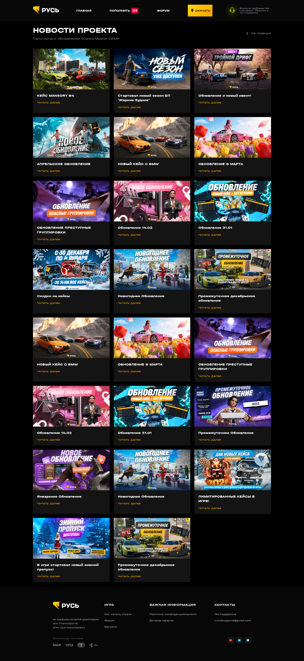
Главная (83, 10)
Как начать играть (118, 614)
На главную (258, 33)
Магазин (110, 626)
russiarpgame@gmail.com (232, 620)
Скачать (200, 10)
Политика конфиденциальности (173, 614)
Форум (163, 10)
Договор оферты (162, 620)
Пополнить (124, 10)
